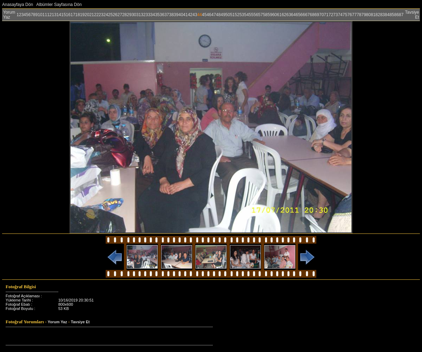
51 (232, 14)
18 (77, 14)
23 (101, 14)
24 (105, 14)
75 (345, 14)
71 (326, 14)
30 (134, 14)
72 (331, 14)
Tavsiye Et (80, 322)
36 (162, 14)
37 (166, 14)
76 (349, 14)
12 (49, 14)
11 (44, 14)
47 (213, 14)
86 (396, 14)
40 (180, 14)
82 (377, 14)
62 (284, 14)
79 (363, 14)
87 (401, 14)
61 (279, 14)
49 (222, 14)
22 (96, 14)
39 (176, 14)
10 (40, 14)
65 (298, 14)
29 (129, 14)
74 (340, 14)
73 (335, 14)
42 (190, 14)
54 (246, 14)
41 (185, 14)
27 (120, 14)
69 (317, 14)
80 (368, 14)
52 (237, 14)
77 (354, 14)
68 (312, 14)
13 (54, 14)
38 (171, 14)
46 (208, 14)
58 (265, 14)
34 (152, 14)
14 (59, 14)
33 (148, 14)
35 (157, 14)
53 (241, 14)
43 (194, 14)
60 (274, 14)
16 (68, 14)
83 (382, 14)
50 (227, 14)
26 (115, 14)
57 (260, 14)
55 (251, 14)
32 (143, 14)
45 (204, 14)
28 (124, 14)
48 (218, 14)
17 (73, 14)
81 (373, 14)
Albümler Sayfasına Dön (58, 4)
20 (87, 14)
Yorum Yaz (9, 15)
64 (293, 14)
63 (288, 14)
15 (63, 14)
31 (138, 14)
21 (91, 14)
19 (82, 14)
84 (387, 14)
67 (307, 14)
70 (321, 14)
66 (303, 14)
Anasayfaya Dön (17, 4)
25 (110, 14)
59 (270, 14)
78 (359, 14)
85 (391, 14)
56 (255, 14)
